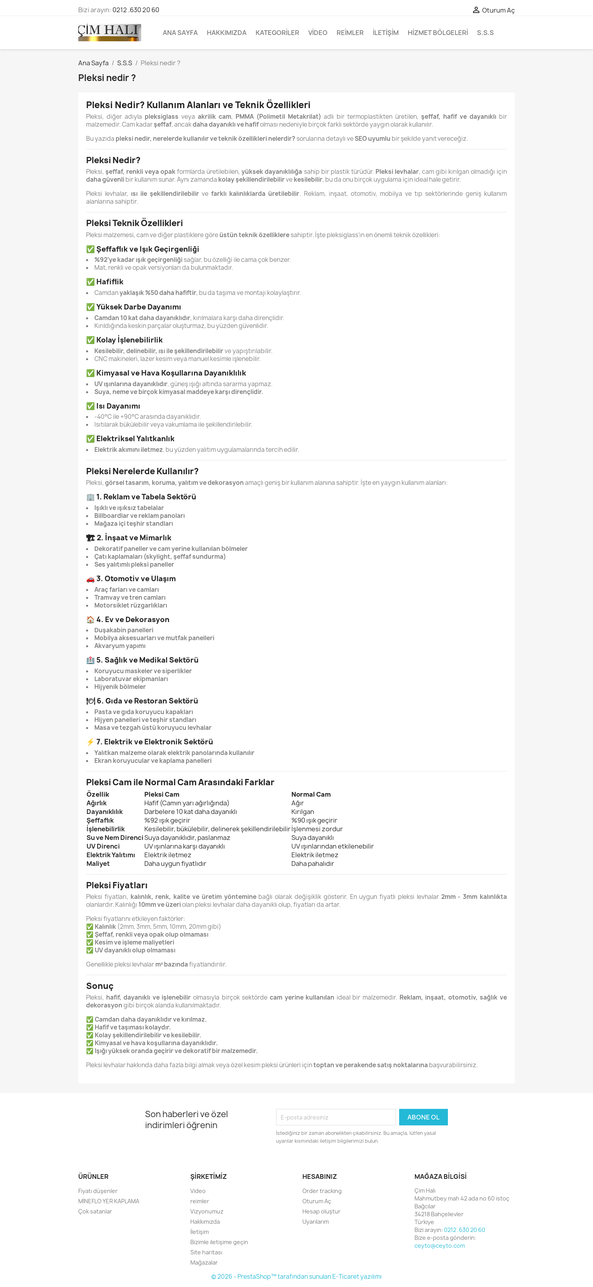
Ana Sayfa (180, 32)
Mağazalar (204, 1262)
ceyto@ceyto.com (439, 1245)
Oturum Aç (316, 1201)
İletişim (386, 32)
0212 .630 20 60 (135, 10)
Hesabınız (319, 1176)
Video (318, 32)
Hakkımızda (227, 32)
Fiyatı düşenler (98, 1191)
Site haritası (206, 1252)
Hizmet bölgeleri (438, 32)
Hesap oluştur (321, 1211)
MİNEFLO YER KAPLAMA (108, 1201)
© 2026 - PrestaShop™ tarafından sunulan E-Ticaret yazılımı (296, 1276)
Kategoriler (277, 32)
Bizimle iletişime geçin (219, 1242)
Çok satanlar (95, 1211)
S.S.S (485, 32)
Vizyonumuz (206, 1211)
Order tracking (322, 1191)
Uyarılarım (315, 1221)
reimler (350, 32)
